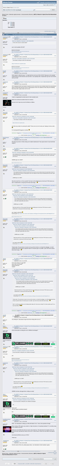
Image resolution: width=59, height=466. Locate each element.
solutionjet (5, 82)
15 (19, 32)
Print (55, 32)
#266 (55, 113)
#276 (55, 347)
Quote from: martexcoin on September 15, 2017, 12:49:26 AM (23, 398)
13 (16, 32)
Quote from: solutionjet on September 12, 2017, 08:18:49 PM (23, 152)
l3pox (4, 326)
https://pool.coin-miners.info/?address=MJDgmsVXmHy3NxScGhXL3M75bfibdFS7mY (36, 213)
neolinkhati (5, 92)
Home (6, 11)
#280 (55, 441)
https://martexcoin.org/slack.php (19, 63)
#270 (55, 191)
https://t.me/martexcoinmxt (16, 52)
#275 (55, 327)
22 (28, 32)
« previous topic (47, 31)
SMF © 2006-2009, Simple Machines (34, 463)
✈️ (34, 135)
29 (36, 32)
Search (12, 11)
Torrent (19, 9)
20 (25, 32)
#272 (55, 259)
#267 (55, 138)
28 (35, 32)
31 (39, 32)
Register (19, 11)
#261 (55, 38)
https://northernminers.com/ (17, 162)
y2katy (4, 258)
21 (26, 32)
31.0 (17, 9)
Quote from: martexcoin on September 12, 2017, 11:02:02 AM (23, 116)
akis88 (4, 315)
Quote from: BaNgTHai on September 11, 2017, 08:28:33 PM (22, 41)
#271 (55, 220)
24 (30, 32)
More (23, 11)
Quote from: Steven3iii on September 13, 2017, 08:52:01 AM (22, 194)
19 (24, 32)
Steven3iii (5, 112)
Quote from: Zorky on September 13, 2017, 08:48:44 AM (22, 169)
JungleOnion (6, 440)
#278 (55, 395)
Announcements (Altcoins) (27, 14)
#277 (55, 364)
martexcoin (5, 37)
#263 (55, 72)
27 (34, 32)
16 (20, 32)
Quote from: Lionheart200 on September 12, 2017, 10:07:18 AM (23, 58)
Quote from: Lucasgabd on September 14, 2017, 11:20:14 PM (23, 350)
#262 (55, 55)
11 (14, 32)
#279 (55, 420)
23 (29, 32)
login (14, 7)
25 (31, 32)
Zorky (4, 148)
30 (37, 32)
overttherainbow (6, 419)
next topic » (53, 31)
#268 (55, 149)
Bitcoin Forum (5, 14)
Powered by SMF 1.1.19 (22, 463)
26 (32, 32)
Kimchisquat (6, 137)
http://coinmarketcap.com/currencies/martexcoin (20, 51)
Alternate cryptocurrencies (15, 14)
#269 (55, 166)
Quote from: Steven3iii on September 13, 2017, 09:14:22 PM (22, 273)
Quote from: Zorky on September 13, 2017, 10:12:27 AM (23, 275)
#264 (55, 83)
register (17, 7)
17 (22, 32)
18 (23, 32)
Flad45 (4, 71)
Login (16, 11)
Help (9, 11)
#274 (55, 316)
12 (15, 32)
